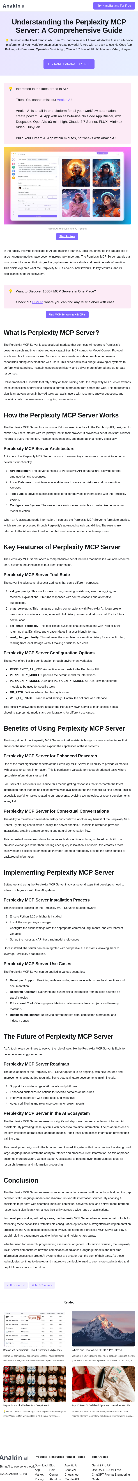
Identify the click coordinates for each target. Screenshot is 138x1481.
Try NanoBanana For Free (114, 5)
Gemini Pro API (101, 1465)
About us (55, 1479)
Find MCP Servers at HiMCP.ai (67, 314)
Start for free (67, 236)
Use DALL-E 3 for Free (106, 1469)
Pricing (39, 1479)
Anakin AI (64, 100)
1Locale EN (17, 1285)
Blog (52, 1465)
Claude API (72, 1479)
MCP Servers (43, 1285)
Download (41, 1465)
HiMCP (37, 302)
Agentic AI (71, 1465)
